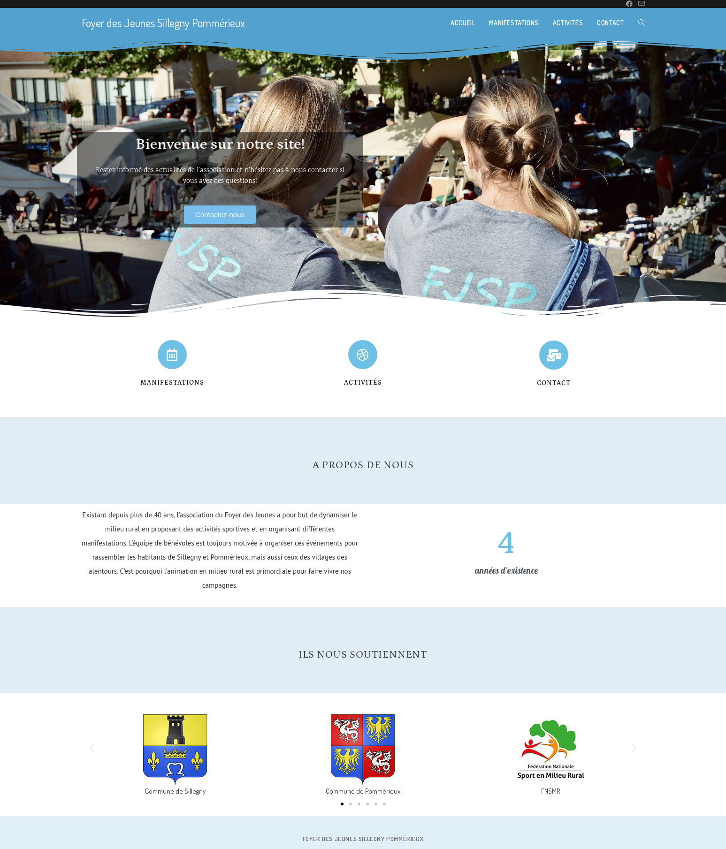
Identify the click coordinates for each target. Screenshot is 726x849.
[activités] (362, 354)
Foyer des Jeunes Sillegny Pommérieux (163, 22)
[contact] (553, 355)
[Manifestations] (172, 354)
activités (363, 383)
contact (554, 383)
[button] (92, 747)
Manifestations (172, 383)
